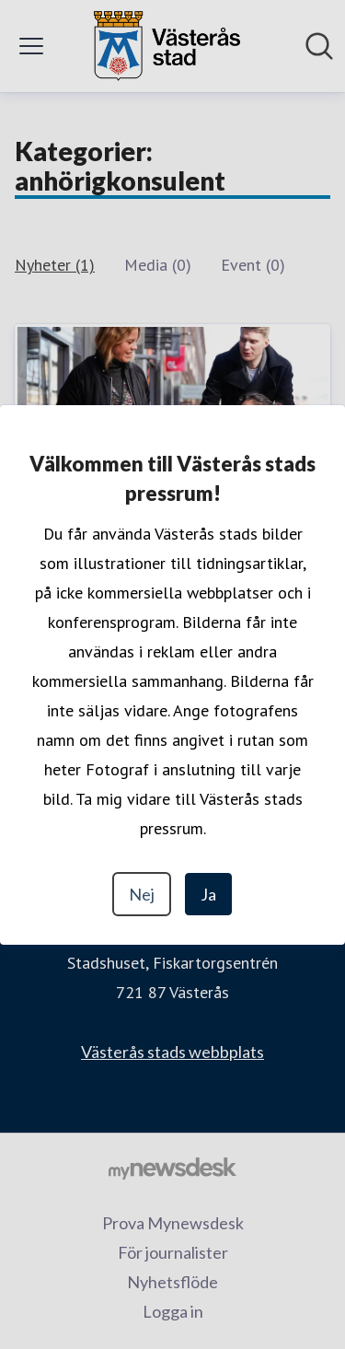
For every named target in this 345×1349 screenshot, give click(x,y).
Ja (208, 894)
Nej (142, 894)
